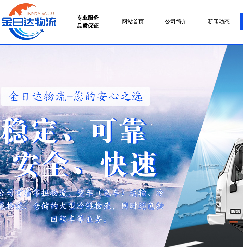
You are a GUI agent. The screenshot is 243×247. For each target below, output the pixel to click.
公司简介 (176, 21)
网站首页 (133, 21)
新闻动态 (219, 21)
